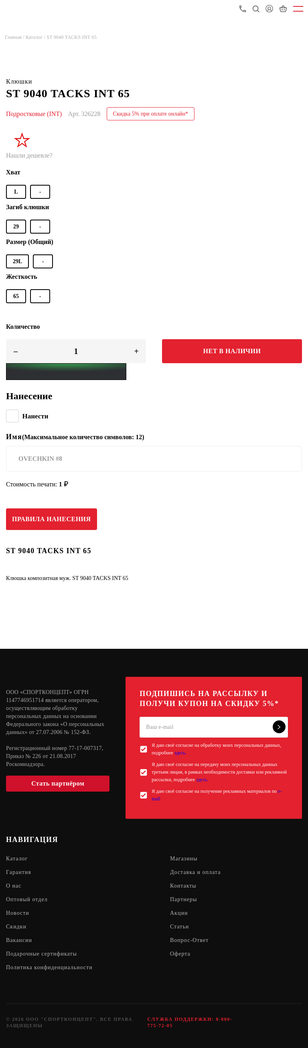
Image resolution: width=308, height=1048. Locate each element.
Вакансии (19, 940)
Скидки (16, 927)
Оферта (180, 954)
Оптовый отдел (27, 899)
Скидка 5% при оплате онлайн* (150, 114)
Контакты (183, 886)
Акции (179, 913)
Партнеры (183, 899)
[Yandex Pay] (66, 371)
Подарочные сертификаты (41, 954)
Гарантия (18, 872)
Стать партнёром (57, 783)
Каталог (17, 859)
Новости (17, 913)
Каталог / (36, 37)
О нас (14, 886)
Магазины (184, 859)
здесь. (180, 753)
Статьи (179, 927)
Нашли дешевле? (29, 155)
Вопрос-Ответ (189, 940)
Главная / (15, 37)
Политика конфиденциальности (49, 967)
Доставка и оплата (195, 872)
